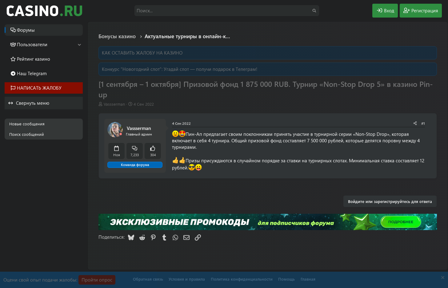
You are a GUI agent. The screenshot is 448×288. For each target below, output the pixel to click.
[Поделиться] (415, 123)
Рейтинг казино (33, 59)
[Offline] (120, 134)
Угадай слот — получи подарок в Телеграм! (210, 69)
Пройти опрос (97, 280)
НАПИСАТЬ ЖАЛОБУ (39, 88)
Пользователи (32, 44)
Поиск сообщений (26, 134)
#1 (423, 123)
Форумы (26, 30)
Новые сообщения (27, 123)
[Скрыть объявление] (442, 278)
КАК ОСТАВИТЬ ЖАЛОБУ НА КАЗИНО (142, 53)
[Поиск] (226, 10)
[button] (79, 44)
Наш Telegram (32, 73)
